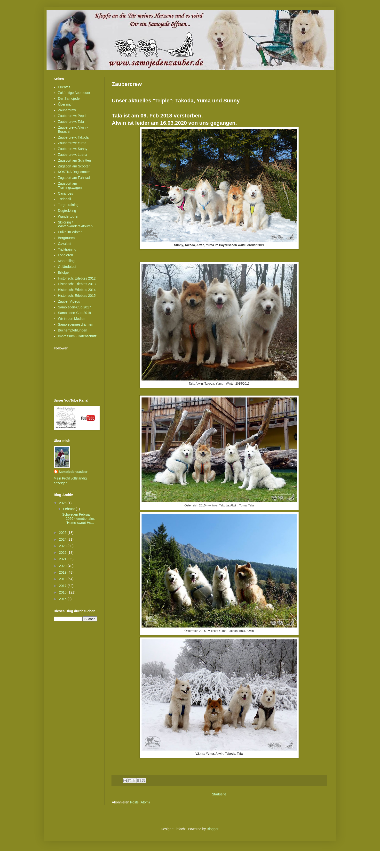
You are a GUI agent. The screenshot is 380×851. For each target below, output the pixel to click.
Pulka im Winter (70, 232)
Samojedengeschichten (75, 324)
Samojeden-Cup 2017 (74, 307)
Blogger (212, 829)
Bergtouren (66, 238)
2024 (63, 539)
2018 (63, 579)
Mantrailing (66, 261)
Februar (69, 509)
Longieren (65, 255)
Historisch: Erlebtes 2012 (77, 278)
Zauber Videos (69, 301)
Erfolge (63, 272)
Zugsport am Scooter (74, 166)
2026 (63, 503)
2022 (63, 552)
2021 (63, 559)
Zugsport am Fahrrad (74, 178)
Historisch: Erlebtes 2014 (77, 290)
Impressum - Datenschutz (77, 336)
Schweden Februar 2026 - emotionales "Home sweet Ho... (78, 518)
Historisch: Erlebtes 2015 (77, 295)
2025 (63, 533)
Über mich (65, 104)
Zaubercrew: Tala (71, 122)
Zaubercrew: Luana (72, 155)
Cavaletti (64, 244)
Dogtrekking (67, 211)
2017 (63, 586)
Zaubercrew (67, 110)
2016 (63, 592)
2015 (63, 599)
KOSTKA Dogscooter (74, 172)
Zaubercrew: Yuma (72, 143)
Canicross (65, 193)
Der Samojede (69, 98)
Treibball (64, 199)
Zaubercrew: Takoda (73, 137)
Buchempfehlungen (72, 330)
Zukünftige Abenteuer (74, 93)
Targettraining (68, 205)
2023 (63, 546)
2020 (63, 566)
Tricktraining (67, 249)
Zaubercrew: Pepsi (72, 116)
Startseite (219, 794)
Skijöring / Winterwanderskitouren (75, 224)
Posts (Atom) (140, 802)
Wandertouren (68, 216)
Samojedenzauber (73, 472)
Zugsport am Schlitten (74, 160)
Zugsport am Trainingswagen (70, 186)
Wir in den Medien (71, 319)
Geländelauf (67, 267)
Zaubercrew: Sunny (72, 149)
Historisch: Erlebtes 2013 (77, 284)
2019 (63, 572)
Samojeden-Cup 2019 (74, 313)
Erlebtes (64, 87)
